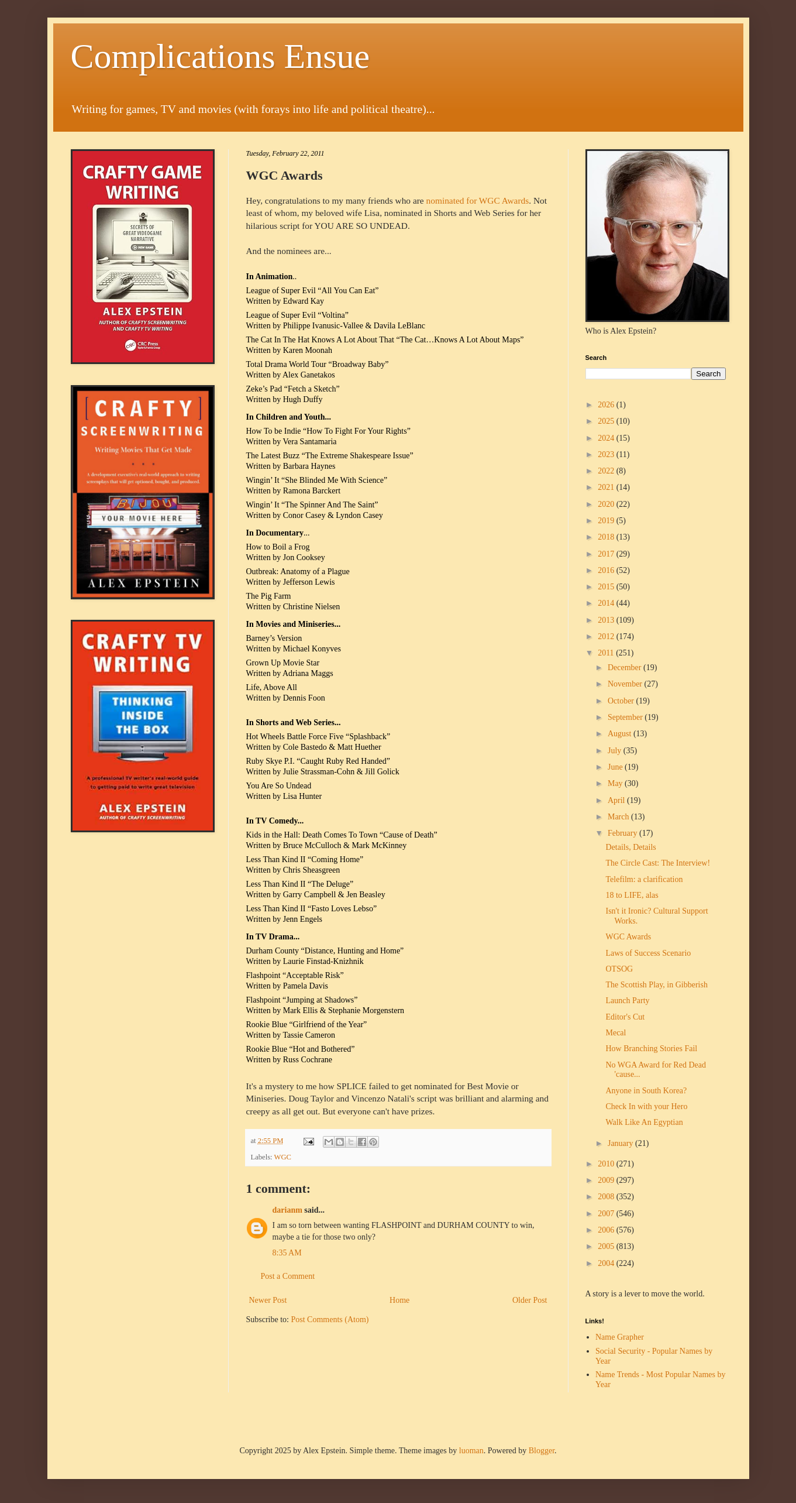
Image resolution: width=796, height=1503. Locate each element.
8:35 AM (287, 1252)
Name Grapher (619, 1337)
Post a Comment (288, 1276)
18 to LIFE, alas (631, 895)
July (615, 750)
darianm (287, 1210)
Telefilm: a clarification (644, 879)
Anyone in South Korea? (646, 1090)
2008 (607, 1196)
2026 (607, 404)
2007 (607, 1213)
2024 (607, 438)
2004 (607, 1263)
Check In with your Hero (646, 1106)
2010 (607, 1163)
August (620, 733)
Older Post (529, 1300)
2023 (607, 454)
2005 (607, 1246)
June (616, 767)
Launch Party (627, 1000)
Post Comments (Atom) (330, 1319)
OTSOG (619, 969)
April (617, 800)
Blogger (541, 1450)
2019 (607, 520)
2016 (607, 570)
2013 (607, 620)
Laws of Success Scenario (648, 953)
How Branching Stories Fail (651, 1048)
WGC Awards (628, 936)
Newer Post (268, 1300)
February (623, 833)
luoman (471, 1450)
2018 (607, 537)
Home (399, 1300)
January (621, 1143)
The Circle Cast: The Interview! (657, 863)
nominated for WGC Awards (477, 200)
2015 (607, 586)
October (622, 700)
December (625, 667)
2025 (607, 421)
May (616, 783)
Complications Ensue (220, 56)
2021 (607, 487)
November (626, 684)
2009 (607, 1180)
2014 (607, 603)
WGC (282, 1157)
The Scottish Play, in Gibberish (656, 984)
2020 (607, 504)
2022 (607, 470)
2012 (607, 636)
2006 (607, 1230)
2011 (607, 652)
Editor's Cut (625, 1017)
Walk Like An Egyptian (644, 1122)
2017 (607, 554)
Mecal (615, 1032)
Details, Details (630, 847)
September (626, 717)
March (619, 816)
